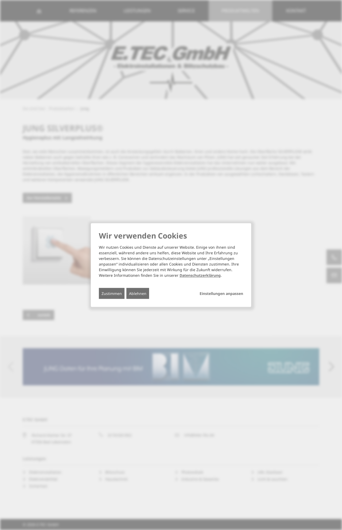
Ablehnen (137, 293)
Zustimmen (112, 293)
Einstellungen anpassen (221, 293)
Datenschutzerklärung (200, 275)
